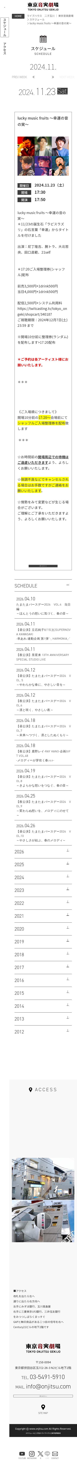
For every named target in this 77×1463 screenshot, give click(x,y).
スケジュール (37, 19)
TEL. (43, 1383)
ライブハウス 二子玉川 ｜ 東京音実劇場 (50, 15)
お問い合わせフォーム (43, 1406)
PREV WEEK (19, 77)
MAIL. (43, 1393)
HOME (18, 16)
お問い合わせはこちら (43, 567)
